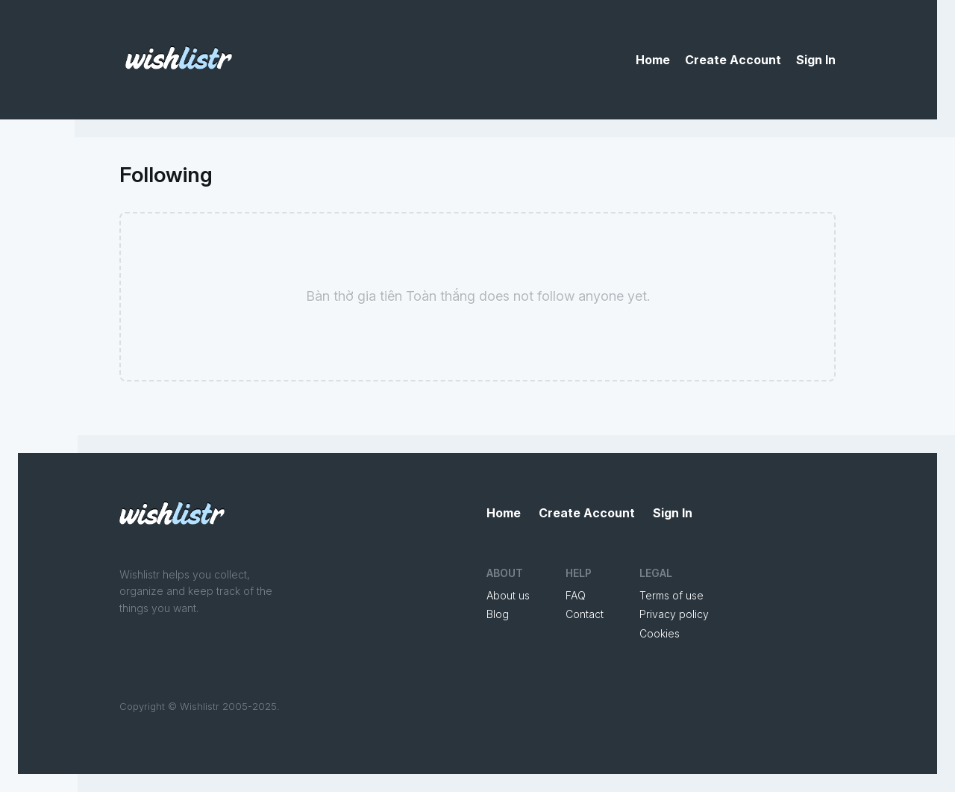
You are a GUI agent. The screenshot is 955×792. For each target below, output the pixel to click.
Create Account (733, 59)
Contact (585, 614)
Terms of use (671, 595)
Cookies (659, 633)
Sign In (816, 59)
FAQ (576, 595)
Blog (497, 614)
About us (508, 595)
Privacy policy (674, 614)
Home (653, 59)
